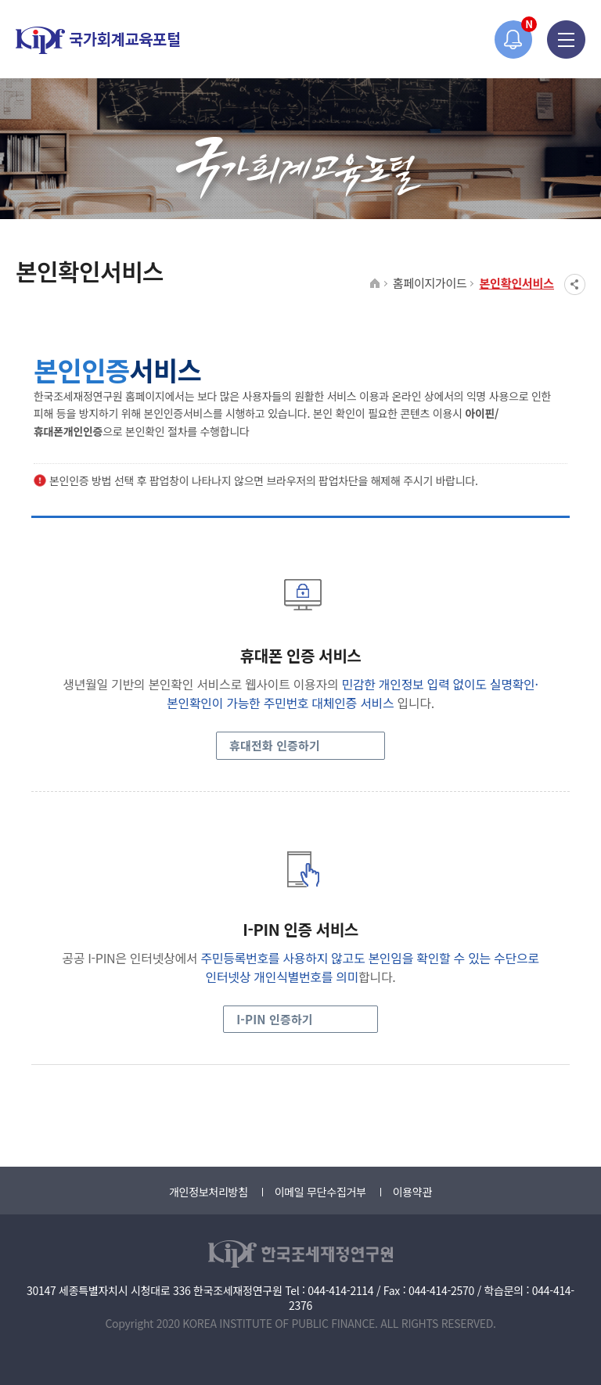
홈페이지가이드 (430, 283)
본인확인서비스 (516, 283)
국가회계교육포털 (98, 40)
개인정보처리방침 (208, 1192)
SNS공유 (574, 284)
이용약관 (412, 1192)
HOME (375, 284)
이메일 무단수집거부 (320, 1192)
